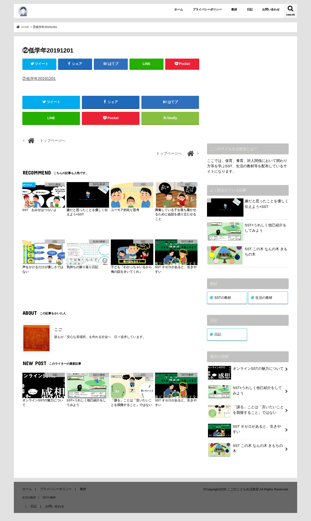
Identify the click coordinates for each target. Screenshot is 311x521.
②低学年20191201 (39, 78)
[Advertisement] (248, 93)
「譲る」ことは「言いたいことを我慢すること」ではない (246, 411)
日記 (250, 9)
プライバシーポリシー (207, 9)
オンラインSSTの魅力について (245, 370)
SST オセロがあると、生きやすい (244, 430)
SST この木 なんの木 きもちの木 (266, 251)
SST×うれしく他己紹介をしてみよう (266, 227)
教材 (234, 9)
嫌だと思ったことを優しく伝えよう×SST (266, 203)
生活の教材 (263, 298)
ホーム (178, 9)
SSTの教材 (222, 298)
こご (58, 329)
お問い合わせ (271, 9)
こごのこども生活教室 (243, 489)
